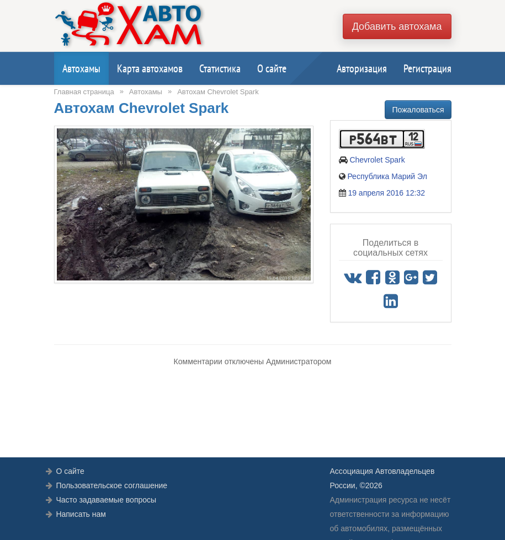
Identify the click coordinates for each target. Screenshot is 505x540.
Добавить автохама (397, 26)
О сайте (271, 68)
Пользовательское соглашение (111, 485)
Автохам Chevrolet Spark (218, 92)
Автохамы (81, 68)
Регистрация (427, 68)
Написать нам (81, 514)
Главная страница (84, 92)
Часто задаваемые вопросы (106, 499)
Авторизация (362, 68)
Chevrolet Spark (377, 159)
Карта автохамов (150, 68)
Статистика (220, 68)
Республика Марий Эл (387, 176)
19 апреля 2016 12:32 (386, 192)
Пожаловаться (418, 109)
